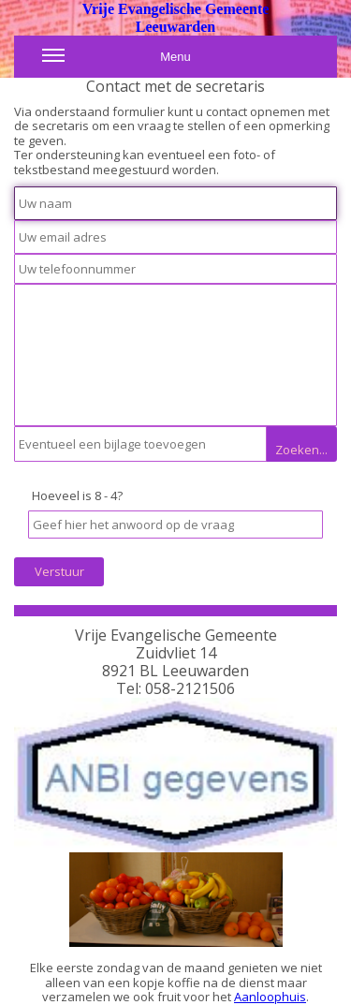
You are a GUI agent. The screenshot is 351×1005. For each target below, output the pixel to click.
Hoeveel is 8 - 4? (77, 495)
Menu (116, 61)
